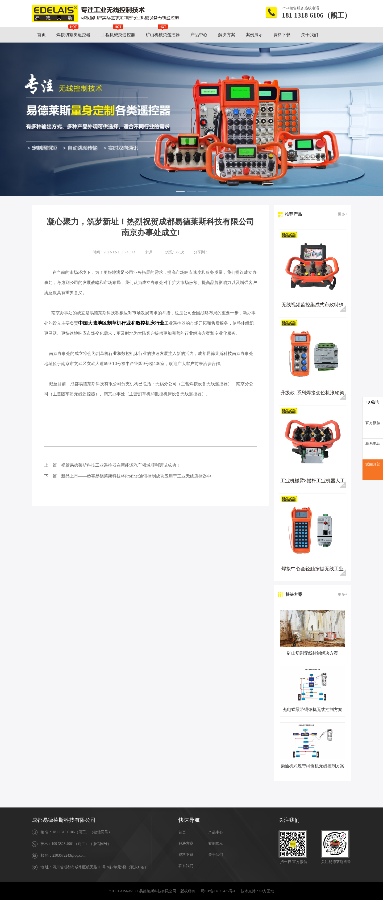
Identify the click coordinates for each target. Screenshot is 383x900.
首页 (182, 832)
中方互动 (266, 891)
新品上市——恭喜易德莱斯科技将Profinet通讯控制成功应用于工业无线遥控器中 (136, 476)
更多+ (342, 214)
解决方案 (185, 843)
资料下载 (185, 855)
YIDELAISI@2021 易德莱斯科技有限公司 (142, 891)
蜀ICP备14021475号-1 (218, 891)
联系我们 (185, 866)
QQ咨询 (373, 402)
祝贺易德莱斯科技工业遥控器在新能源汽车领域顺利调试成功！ (120, 465)
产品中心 (215, 832)
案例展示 (215, 843)
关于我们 (215, 855)
